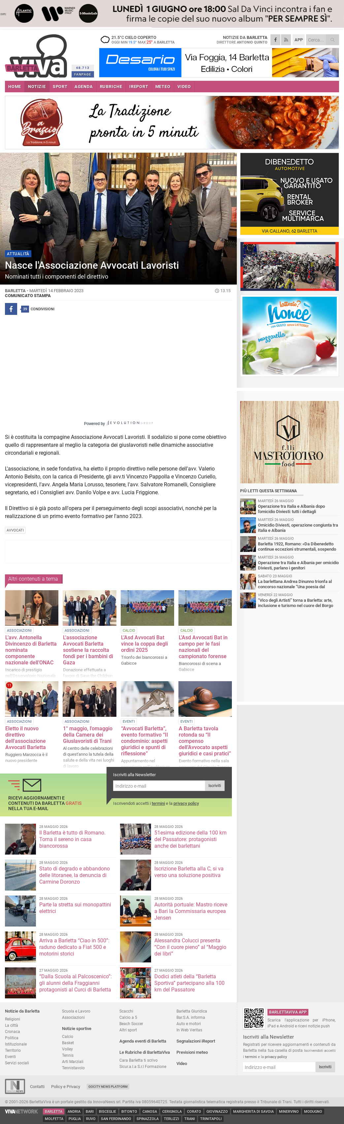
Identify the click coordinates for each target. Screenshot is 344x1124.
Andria (74, 1111)
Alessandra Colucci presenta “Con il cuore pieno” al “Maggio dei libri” (190, 947)
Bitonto (129, 1111)
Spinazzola (148, 1119)
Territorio (13, 1050)
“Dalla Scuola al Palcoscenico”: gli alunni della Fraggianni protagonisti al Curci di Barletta (75, 983)
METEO (163, 86)
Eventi (10, 1056)
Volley (67, 1049)
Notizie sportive (76, 1028)
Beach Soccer (131, 1023)
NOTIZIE (37, 86)
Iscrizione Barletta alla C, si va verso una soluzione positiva (189, 872)
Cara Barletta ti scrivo (138, 1060)
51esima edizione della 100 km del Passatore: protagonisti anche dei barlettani (190, 839)
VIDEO (184, 86)
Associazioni (73, 1017)
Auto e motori (188, 1023)
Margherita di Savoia (253, 1111)
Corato (194, 1111)
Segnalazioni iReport (195, 1041)
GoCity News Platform (108, 1086)
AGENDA (84, 86)
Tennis (68, 1055)
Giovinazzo (217, 1111)
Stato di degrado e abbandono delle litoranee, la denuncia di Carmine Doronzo (74, 875)
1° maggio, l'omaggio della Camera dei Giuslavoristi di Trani (87, 734)
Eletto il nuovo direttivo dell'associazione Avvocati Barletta (25, 737)
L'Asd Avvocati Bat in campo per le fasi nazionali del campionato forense (203, 646)
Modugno (313, 1111)
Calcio (67, 1036)
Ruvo (91, 1119)
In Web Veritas (189, 1029)
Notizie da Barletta (22, 1011)
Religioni (12, 1019)
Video (181, 1063)
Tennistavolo (73, 1067)
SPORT (60, 86)
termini (158, 803)
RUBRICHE (111, 86)
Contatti (37, 1086)
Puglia (75, 1119)
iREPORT (138, 86)
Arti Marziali (72, 1061)
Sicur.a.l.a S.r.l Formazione (142, 1066)
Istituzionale (16, 1044)
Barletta (53, 1111)
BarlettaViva (37, 53)
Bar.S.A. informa (190, 1017)
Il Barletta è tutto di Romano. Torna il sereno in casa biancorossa (72, 839)
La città (11, 1025)
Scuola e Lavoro (76, 1011)
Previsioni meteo (192, 1052)
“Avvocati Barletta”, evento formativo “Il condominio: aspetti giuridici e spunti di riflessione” (144, 741)
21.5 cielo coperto (140, 39)
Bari (90, 1111)
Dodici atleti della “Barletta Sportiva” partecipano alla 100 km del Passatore (189, 983)
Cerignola (172, 1111)
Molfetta (54, 1119)
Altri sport (128, 1029)
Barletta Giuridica (191, 1011)
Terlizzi (171, 1119)
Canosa (149, 1111)
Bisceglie (107, 1111)
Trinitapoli (211, 1119)
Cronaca (12, 1031)
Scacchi (126, 1011)
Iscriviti (214, 785)
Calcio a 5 (128, 1017)
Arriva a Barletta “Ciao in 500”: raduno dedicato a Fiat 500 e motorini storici (74, 947)
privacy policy (186, 803)
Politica (11, 1037)
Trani (189, 1119)
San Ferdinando (116, 1119)
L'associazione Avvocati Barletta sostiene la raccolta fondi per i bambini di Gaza (88, 650)
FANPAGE (82, 74)
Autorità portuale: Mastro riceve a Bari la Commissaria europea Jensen (190, 911)
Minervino (289, 1111)
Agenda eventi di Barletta (142, 1041)
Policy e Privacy (65, 1086)
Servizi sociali (17, 1062)
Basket (68, 1042)
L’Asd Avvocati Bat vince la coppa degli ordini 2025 (144, 643)
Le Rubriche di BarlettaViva (144, 1052)
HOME (14, 86)
